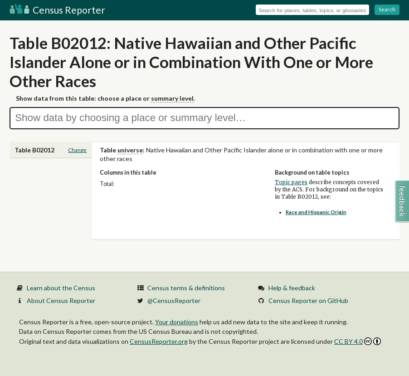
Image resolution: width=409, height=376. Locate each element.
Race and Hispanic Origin (316, 212)
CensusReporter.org (159, 341)
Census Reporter (57, 9)
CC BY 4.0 (357, 341)
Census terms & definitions (186, 288)
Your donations (176, 322)
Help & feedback (291, 288)
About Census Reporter (61, 300)
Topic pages (291, 182)
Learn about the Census (61, 288)
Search (387, 9)
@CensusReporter (173, 300)
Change (77, 150)
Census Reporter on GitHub (308, 300)
